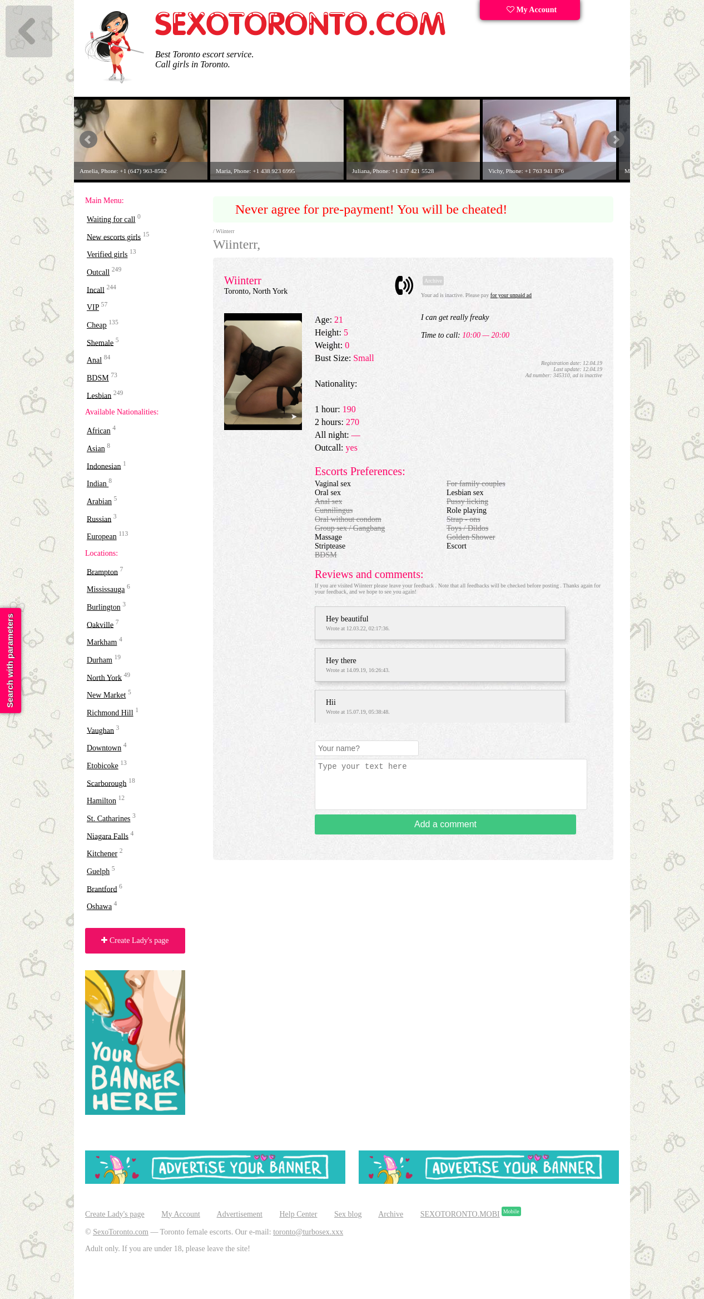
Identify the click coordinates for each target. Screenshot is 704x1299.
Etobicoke (102, 766)
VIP (93, 307)
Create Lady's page (134, 940)
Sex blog (347, 1214)
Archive (390, 1214)
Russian (99, 519)
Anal (94, 360)
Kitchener (102, 853)
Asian (96, 448)
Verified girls (107, 254)
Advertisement (239, 1214)
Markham (102, 642)
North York (104, 677)
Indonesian (104, 466)
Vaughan (100, 730)
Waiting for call (111, 219)
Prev (88, 140)
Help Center (298, 1214)
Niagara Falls (107, 836)
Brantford (102, 889)
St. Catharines (109, 818)
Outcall (98, 272)
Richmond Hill (110, 713)
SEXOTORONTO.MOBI (460, 1214)
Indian (97, 484)
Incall (96, 289)
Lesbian (99, 395)
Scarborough (107, 783)
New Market (106, 695)
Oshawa (99, 906)
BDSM (98, 378)
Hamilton (101, 801)
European (102, 536)
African (99, 431)
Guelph (98, 871)
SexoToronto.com (120, 1232)
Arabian (99, 501)
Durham (99, 660)
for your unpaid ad (511, 295)
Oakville (100, 624)
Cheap (97, 325)
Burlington (104, 607)
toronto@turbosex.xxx (308, 1232)
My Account (532, 10)
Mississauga (106, 589)
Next (615, 140)
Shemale (100, 342)
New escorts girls (114, 237)
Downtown (104, 748)
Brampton (102, 571)
